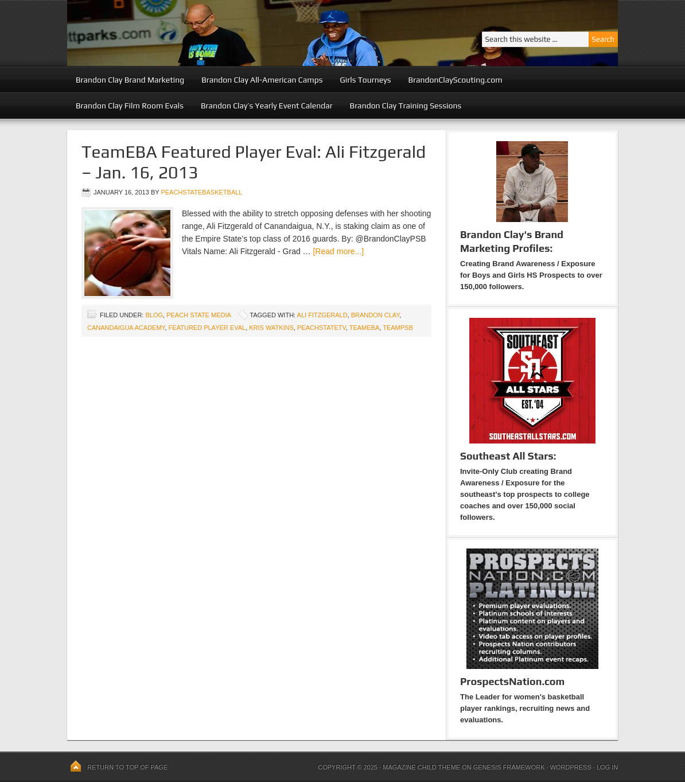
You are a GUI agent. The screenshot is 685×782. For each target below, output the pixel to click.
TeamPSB (398, 327)
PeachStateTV (321, 327)
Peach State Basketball (207, 33)
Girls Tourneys (365, 79)
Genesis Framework (509, 767)
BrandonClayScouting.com (455, 79)
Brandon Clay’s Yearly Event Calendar (267, 105)
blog (154, 315)
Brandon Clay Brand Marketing (130, 79)
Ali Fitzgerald (322, 315)
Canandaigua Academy (126, 327)
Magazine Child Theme (421, 767)
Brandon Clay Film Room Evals (130, 105)
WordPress (570, 767)
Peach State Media (198, 315)
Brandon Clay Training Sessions (406, 105)
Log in (607, 767)
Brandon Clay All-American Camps (261, 79)
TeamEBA (364, 327)
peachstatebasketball (201, 192)
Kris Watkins (271, 327)
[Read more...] (338, 251)
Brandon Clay (375, 315)
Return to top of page (127, 767)
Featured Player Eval (207, 327)
